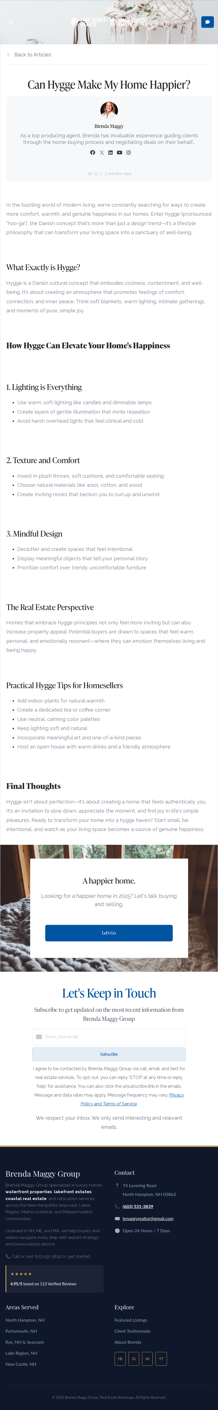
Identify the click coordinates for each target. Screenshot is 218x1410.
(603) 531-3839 (138, 1206)
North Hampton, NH (25, 1319)
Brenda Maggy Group (42, 1173)
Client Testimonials (133, 1331)
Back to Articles (33, 55)
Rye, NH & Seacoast (24, 1342)
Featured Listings (131, 1319)
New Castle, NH (20, 1364)
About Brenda (128, 1342)
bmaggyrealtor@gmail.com (148, 1218)
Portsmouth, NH (21, 1331)
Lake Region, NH (21, 1353)
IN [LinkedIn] (147, 1359)
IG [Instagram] (134, 1359)
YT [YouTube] (161, 1359)
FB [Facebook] (120, 1359)
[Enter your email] (114, 1037)
